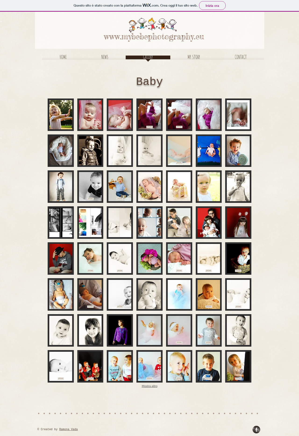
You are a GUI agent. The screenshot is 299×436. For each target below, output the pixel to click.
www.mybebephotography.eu (154, 37)
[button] (61, 114)
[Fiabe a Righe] (256, 429)
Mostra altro (149, 386)
